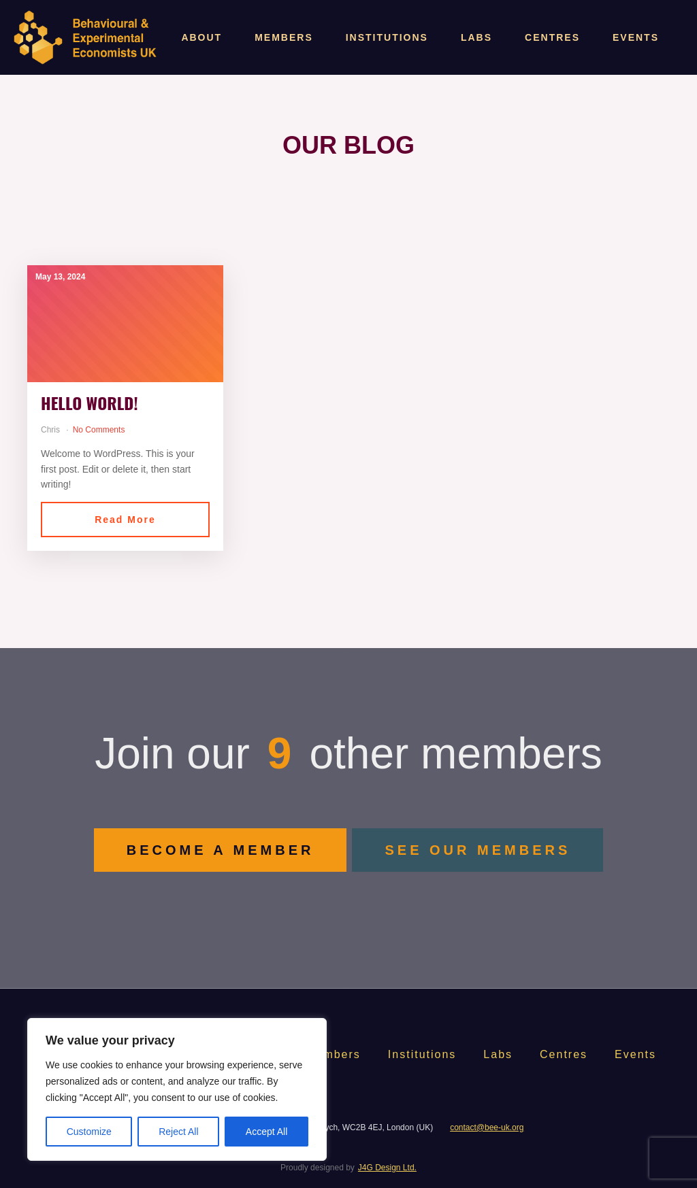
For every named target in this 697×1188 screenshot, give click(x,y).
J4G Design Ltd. (387, 1167)
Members (284, 37)
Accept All (266, 1131)
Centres (552, 37)
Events (636, 37)
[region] (177, 1089)
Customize (89, 1131)
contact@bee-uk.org (486, 1127)
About (201, 37)
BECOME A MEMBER (220, 850)
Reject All (178, 1131)
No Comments (99, 430)
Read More (125, 519)
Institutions (387, 37)
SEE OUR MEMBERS (477, 850)
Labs (476, 37)
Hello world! (89, 403)
